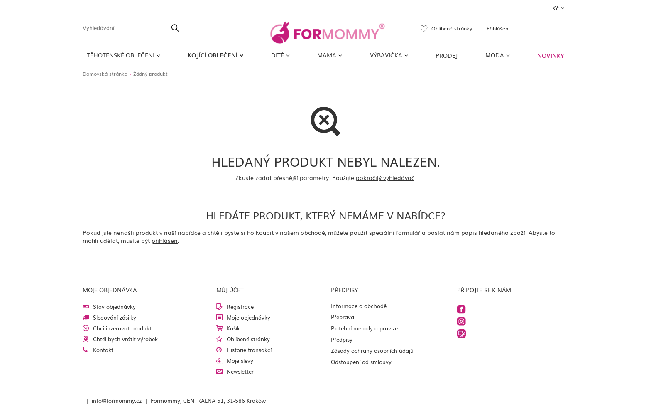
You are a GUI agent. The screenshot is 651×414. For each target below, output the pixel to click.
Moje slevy (240, 360)
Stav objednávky (114, 306)
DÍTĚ (277, 55)
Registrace (240, 306)
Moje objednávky (248, 317)
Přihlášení (498, 28)
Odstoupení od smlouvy (361, 362)
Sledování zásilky (114, 317)
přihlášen (165, 240)
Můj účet (230, 289)
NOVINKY (550, 55)
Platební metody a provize (364, 328)
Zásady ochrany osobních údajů (372, 350)
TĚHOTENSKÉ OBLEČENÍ (120, 55)
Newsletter (240, 371)
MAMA (326, 55)
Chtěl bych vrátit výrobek (125, 339)
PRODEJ (447, 55)
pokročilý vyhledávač (385, 177)
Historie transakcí (249, 350)
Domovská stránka (105, 73)
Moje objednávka (110, 289)
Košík (233, 328)
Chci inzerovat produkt (122, 328)
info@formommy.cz (117, 400)
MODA (494, 55)
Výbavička (386, 55)
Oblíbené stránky (248, 339)
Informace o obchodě (359, 306)
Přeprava (342, 317)
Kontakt (103, 350)
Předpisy (341, 339)
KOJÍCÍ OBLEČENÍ (212, 55)
